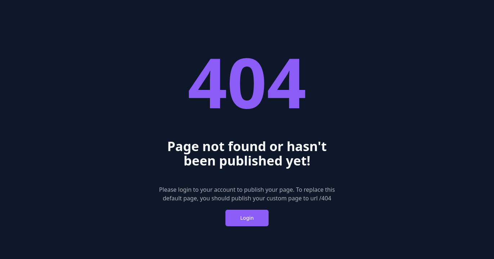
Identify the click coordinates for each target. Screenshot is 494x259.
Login (246, 217)
